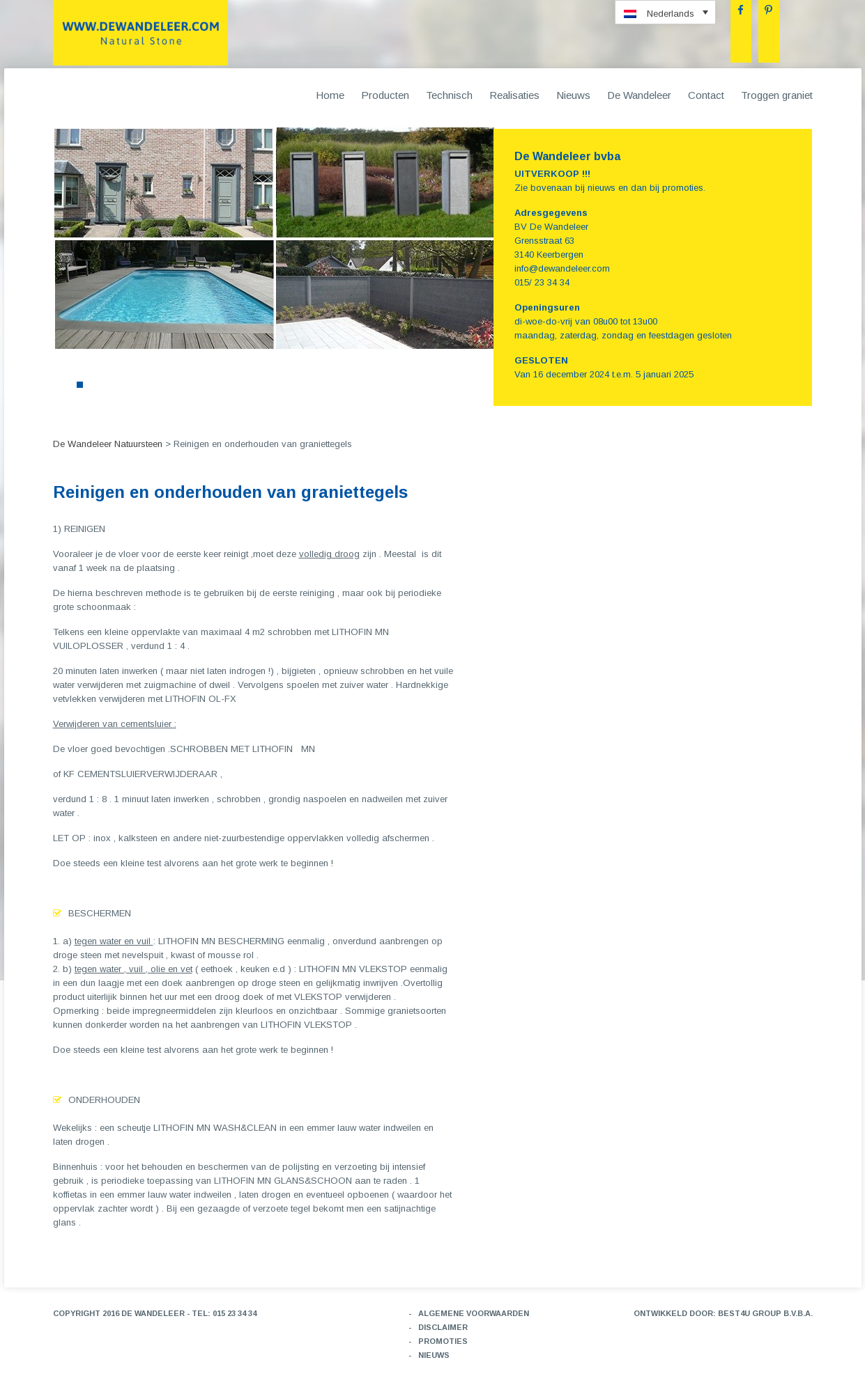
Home (330, 95)
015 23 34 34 (235, 1313)
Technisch (449, 95)
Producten (385, 95)
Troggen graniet (777, 95)
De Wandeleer (639, 95)
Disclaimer (443, 1327)
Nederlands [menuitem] (670, 13)
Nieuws (573, 95)
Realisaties (514, 95)
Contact (706, 95)
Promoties (443, 1341)
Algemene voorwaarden (473, 1313)
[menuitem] (665, 12)
